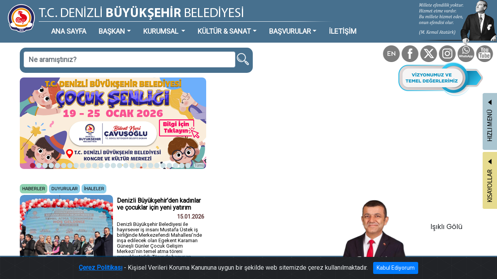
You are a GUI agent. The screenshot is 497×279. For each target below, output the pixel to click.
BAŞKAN (92, 25)
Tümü (163, 134)
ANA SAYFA (56, 25)
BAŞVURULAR (238, 25)
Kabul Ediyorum (368, 269)
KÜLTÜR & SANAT (184, 25)
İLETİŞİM (281, 25)
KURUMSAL (132, 25)
